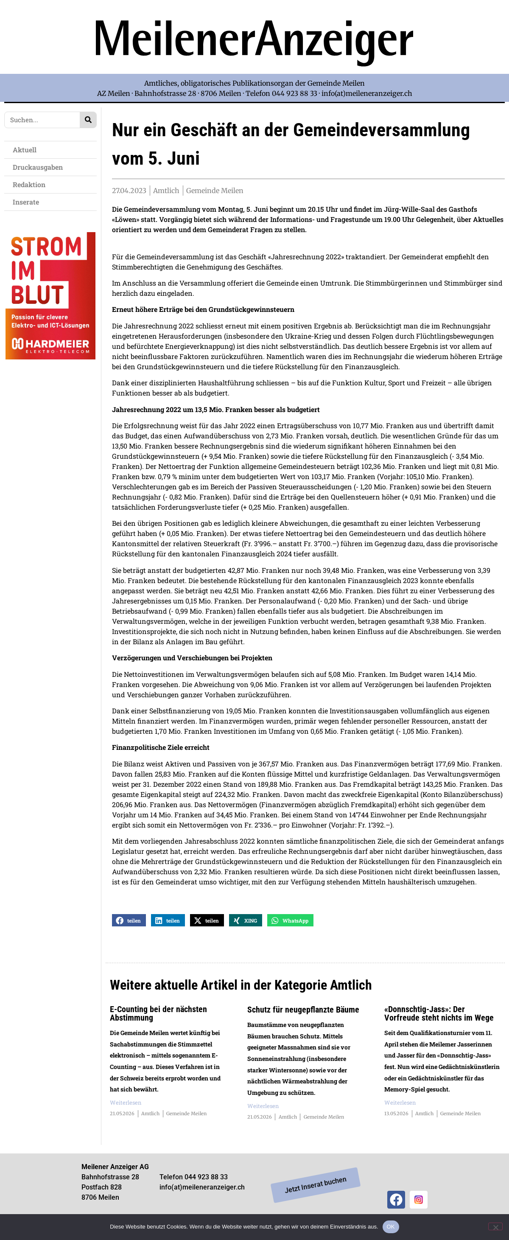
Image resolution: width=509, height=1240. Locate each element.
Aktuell (27, 149)
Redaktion (31, 184)
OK (391, 1226)
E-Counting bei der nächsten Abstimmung (158, 1016)
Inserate (28, 201)
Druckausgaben (38, 167)
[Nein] (495, 1226)
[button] (129, 923)
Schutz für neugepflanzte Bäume (303, 1013)
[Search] (88, 120)
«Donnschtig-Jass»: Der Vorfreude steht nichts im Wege (439, 1016)
